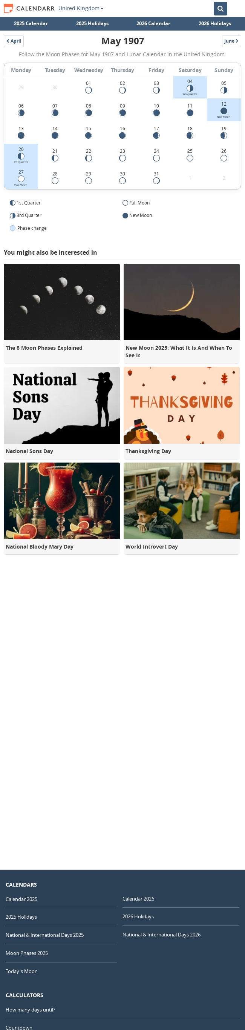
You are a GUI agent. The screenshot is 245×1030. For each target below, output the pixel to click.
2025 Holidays (92, 23)
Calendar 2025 (21, 899)
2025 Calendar (31, 23)
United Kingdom (80, 8)
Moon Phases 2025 (27, 953)
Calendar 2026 (138, 898)
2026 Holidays (215, 23)
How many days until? (30, 1009)
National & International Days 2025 (45, 935)
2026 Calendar (153, 23)
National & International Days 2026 (161, 934)
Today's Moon (22, 971)
